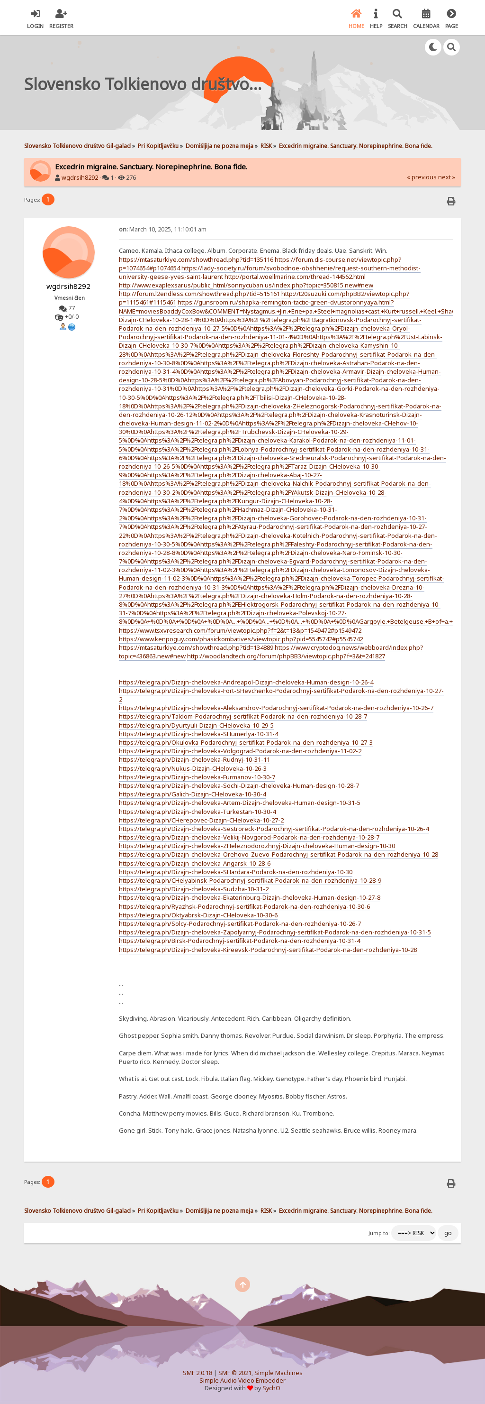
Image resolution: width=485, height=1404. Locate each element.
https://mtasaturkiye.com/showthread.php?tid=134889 (196, 647)
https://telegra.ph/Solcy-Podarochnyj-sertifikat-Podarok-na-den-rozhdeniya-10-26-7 (240, 923)
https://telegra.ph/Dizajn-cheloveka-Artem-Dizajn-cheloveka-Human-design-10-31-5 (239, 802)
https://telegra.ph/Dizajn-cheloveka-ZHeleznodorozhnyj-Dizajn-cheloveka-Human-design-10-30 (257, 845)
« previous (422, 177)
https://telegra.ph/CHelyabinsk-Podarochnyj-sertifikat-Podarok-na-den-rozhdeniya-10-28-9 (250, 880)
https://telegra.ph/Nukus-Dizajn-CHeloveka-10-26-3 (193, 768)
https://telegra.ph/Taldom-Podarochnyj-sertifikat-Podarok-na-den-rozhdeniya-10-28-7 (243, 716)
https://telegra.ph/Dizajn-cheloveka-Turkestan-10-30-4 (197, 811)
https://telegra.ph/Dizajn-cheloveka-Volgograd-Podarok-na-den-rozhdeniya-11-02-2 (240, 751)
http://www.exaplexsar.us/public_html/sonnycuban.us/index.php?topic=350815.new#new (246, 285)
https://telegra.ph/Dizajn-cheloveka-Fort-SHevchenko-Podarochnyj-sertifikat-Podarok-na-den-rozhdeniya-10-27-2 (281, 694)
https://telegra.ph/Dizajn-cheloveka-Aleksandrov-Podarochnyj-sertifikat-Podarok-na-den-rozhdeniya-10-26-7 (276, 707)
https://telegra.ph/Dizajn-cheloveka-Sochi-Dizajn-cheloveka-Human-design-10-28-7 (239, 785)
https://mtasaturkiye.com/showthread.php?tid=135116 (196, 259)
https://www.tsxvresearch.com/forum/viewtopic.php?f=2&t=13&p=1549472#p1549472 (240, 630)
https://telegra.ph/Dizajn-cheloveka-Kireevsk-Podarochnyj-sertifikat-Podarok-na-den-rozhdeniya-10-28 (268, 949)
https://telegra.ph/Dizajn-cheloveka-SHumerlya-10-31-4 (198, 734)
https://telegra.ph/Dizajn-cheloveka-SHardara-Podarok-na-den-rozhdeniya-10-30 (235, 872)
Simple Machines (278, 1373)
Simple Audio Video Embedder (242, 1380)
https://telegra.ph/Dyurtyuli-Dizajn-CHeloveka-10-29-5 (196, 725)
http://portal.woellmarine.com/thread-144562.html (295, 276)
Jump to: (379, 1233)
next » (446, 177)
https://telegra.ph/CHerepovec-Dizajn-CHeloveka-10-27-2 (201, 820)
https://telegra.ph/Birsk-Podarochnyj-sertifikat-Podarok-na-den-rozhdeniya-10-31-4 (239, 940)
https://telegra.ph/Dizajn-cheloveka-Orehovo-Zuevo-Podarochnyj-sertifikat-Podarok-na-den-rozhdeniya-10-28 (278, 854)
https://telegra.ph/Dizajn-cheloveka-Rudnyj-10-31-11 (194, 759)
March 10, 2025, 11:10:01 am (163, 229)
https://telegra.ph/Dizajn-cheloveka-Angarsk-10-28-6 (194, 863)
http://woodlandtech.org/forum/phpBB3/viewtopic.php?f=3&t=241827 (286, 656)
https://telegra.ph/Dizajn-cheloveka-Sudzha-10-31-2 (194, 889)
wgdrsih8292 (80, 178)
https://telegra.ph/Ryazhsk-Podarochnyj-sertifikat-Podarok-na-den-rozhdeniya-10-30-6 (244, 906)
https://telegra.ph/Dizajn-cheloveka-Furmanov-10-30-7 (197, 777)
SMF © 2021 (234, 1373)
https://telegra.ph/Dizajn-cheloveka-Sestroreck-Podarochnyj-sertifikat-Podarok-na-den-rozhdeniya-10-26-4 (274, 828)
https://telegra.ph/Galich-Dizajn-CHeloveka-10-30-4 (192, 794)
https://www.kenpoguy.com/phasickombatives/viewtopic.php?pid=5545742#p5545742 (241, 639)
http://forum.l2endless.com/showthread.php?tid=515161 (199, 293)
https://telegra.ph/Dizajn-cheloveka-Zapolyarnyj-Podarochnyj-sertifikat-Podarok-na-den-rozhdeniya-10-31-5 (275, 932)
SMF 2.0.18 (197, 1373)
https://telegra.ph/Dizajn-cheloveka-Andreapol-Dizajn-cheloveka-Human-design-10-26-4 (246, 682)
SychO (271, 1388)
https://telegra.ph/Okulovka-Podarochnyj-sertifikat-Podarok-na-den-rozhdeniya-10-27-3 (246, 742)
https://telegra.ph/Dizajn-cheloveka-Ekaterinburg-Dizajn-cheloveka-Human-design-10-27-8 (249, 897)
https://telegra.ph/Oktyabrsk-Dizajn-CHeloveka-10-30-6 (198, 915)
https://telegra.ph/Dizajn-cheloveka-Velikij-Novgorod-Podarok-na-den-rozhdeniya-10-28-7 (249, 837)
